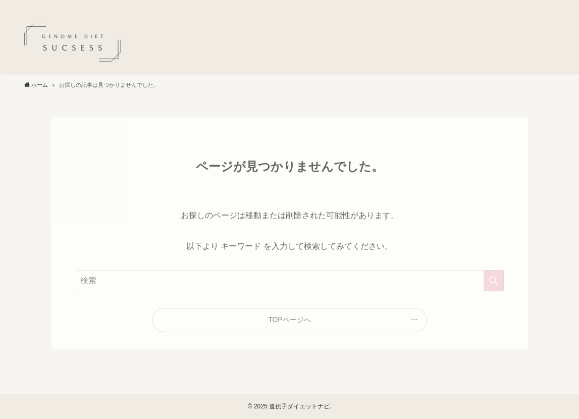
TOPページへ (289, 320)
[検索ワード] (290, 280)
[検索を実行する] (494, 280)
